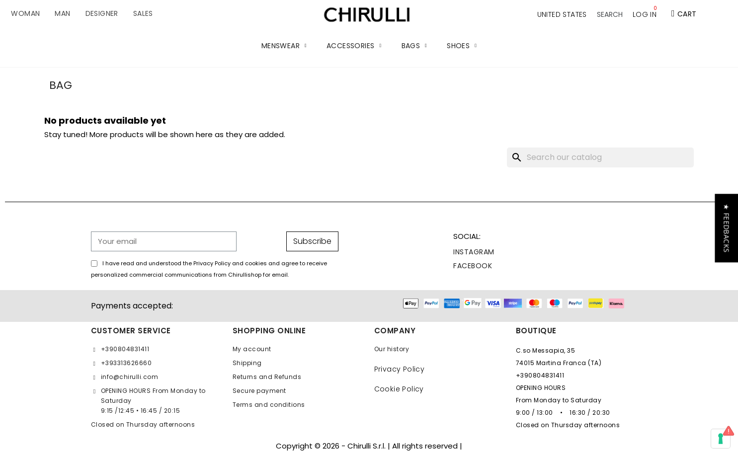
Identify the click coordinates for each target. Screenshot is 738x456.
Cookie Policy (399, 389)
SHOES (462, 45)
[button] (609, 14)
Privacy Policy (399, 369)
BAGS (414, 45)
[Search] (600, 157)
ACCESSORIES (354, 45)
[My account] (644, 14)
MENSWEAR (284, 45)
